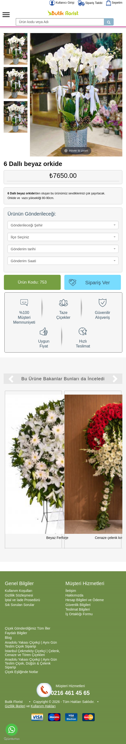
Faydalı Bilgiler (16, 626)
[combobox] (63, 225)
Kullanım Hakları (43, 699)
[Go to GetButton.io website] (11, 739)
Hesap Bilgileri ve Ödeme (85, 593)
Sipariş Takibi (90, 3)
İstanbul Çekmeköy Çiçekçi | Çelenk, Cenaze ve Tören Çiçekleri (32, 646)
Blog (8, 631)
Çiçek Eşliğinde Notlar (21, 665)
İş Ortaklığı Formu (79, 607)
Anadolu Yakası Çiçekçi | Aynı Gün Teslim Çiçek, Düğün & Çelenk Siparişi (31, 656)
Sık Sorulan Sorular (19, 598)
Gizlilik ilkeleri (15, 699)
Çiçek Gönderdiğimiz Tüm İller (27, 621)
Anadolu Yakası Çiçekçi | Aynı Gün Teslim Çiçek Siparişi (31, 637)
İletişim (71, 584)
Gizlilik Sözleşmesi (19, 588)
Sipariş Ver (97, 282)
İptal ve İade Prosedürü (22, 593)
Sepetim (114, 2)
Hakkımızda (75, 588)
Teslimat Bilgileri (78, 603)
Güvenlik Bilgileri (78, 598)
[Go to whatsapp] (12, 730)
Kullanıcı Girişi (61, 2)
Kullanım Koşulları (18, 584)
